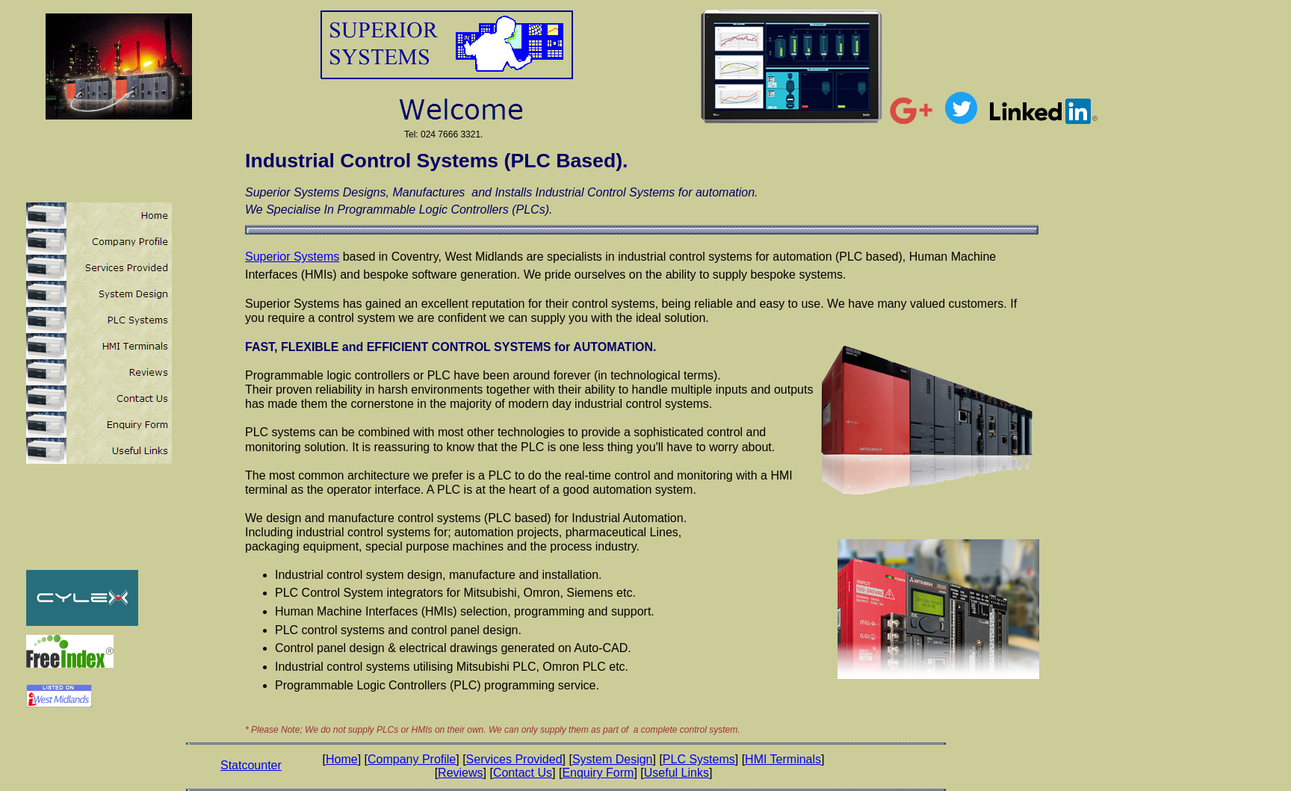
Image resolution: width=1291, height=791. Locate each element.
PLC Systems (699, 759)
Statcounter (251, 765)
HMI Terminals (783, 759)
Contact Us (522, 772)
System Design (612, 759)
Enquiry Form (598, 772)
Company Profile (412, 759)
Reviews (460, 772)
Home (342, 759)
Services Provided (514, 759)
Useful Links (676, 772)
